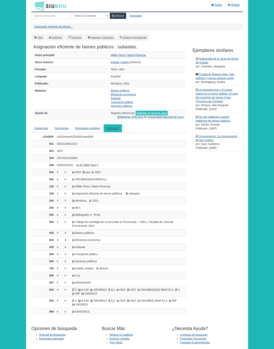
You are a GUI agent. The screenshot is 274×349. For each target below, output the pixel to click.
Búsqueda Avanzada (51, 338)
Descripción (62, 128)
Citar (40, 37)
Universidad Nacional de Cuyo (165, 116)
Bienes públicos (120, 90)
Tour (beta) (116, 342)
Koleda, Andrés (120, 62)
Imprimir (57, 37)
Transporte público (122, 102)
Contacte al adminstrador (195, 342)
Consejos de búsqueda (193, 334)
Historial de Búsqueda (52, 334)
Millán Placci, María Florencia (128, 55)
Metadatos (113, 128)
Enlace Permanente (135, 37)
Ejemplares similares (87, 128)
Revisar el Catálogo (121, 334)
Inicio (216, 5)
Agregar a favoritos (102, 37)
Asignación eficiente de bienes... (53, 26)
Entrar (234, 5)
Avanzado (136, 15)
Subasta (116, 98)
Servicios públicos (121, 106)
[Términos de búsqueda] (50, 15)
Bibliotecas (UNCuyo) (130, 116)
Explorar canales (119, 338)
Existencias (41, 128)
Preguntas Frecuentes (193, 338)
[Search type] (90, 15)
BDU (38, 6)
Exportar (76, 37)
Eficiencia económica (123, 94)
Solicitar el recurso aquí (151, 113)
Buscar (118, 15)
